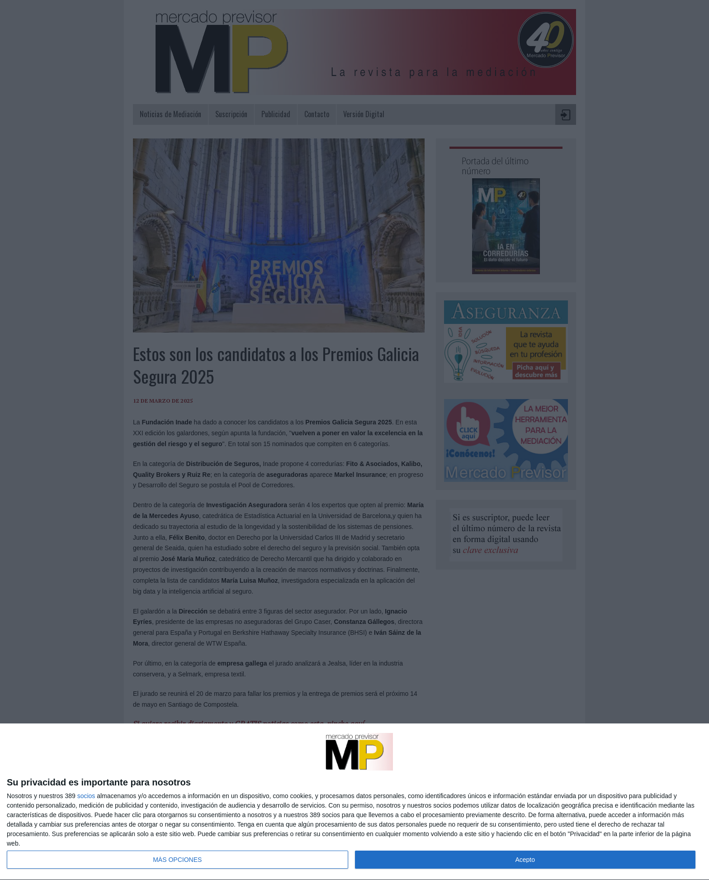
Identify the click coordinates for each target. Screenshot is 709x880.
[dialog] (354, 802)
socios (86, 796)
